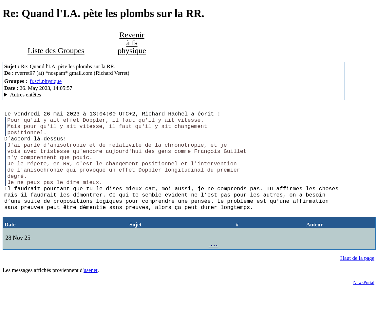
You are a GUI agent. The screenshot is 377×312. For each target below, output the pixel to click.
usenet (91, 292)
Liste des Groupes (56, 50)
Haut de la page (357, 280)
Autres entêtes (25, 95)
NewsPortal (363, 304)
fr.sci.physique (46, 81)
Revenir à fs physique (132, 43)
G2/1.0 (174, 95)
